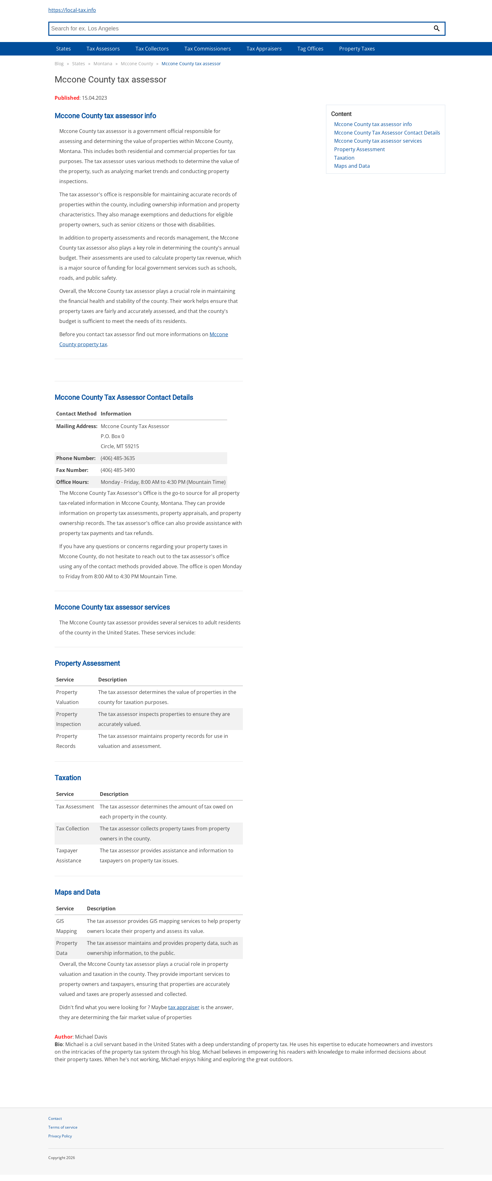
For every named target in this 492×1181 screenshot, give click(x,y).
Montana (103, 63)
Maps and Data (352, 165)
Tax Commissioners (207, 48)
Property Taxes (357, 48)
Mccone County (137, 63)
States (63, 48)
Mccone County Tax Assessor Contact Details (387, 132)
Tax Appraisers (264, 48)
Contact (55, 1118)
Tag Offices (310, 48)
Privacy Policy (60, 1136)
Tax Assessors (103, 48)
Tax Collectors (152, 48)
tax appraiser (184, 1007)
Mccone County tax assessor (191, 63)
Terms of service (63, 1127)
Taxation (344, 157)
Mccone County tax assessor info (373, 124)
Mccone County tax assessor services (378, 140)
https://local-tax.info (72, 10)
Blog (59, 63)
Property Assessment (359, 149)
